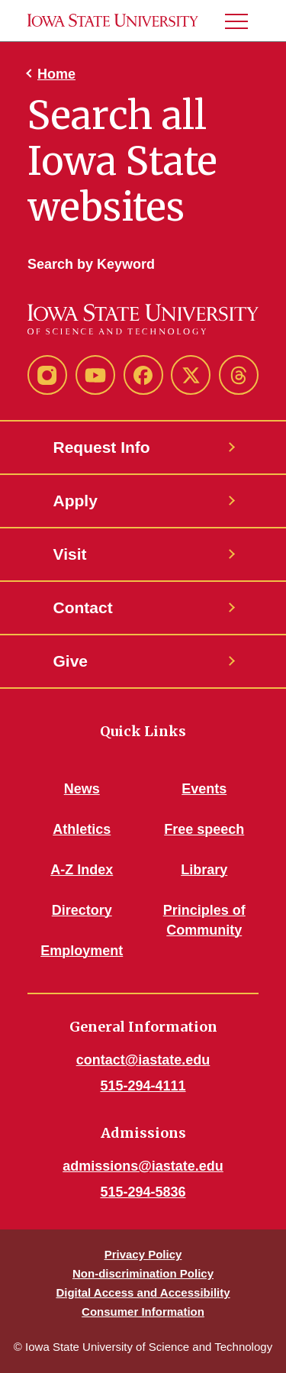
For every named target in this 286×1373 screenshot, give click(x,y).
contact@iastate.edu (143, 1060)
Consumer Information (143, 1311)
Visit (70, 554)
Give (70, 661)
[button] (242, 21)
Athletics (82, 829)
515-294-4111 (142, 1086)
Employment (81, 950)
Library (204, 869)
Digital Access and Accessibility (143, 1292)
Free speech (204, 829)
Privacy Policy (143, 1254)
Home (56, 74)
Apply (75, 500)
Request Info (101, 447)
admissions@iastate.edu (143, 1166)
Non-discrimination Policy (143, 1273)
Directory (82, 910)
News (82, 788)
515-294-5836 (142, 1192)
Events (204, 788)
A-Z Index (81, 869)
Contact (83, 607)
